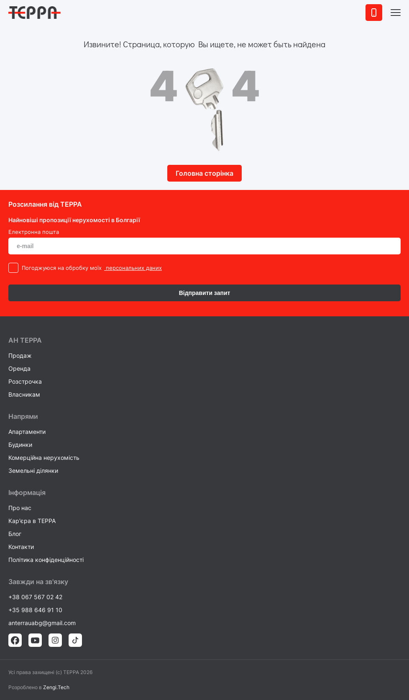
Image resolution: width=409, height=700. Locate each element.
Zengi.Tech (56, 687)
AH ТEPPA (25, 340)
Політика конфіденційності (46, 559)
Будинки (20, 444)
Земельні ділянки (33, 470)
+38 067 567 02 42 (35, 596)
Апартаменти (27, 431)
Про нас (19, 507)
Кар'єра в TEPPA (32, 520)
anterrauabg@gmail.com (42, 622)
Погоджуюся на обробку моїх (62, 267)
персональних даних (133, 267)
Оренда (19, 368)
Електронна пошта (33, 231)
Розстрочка (25, 381)
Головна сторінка (204, 173)
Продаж (20, 355)
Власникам (24, 394)
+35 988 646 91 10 (35, 609)
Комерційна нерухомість (43, 457)
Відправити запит (204, 293)
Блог (14, 533)
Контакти (21, 546)
